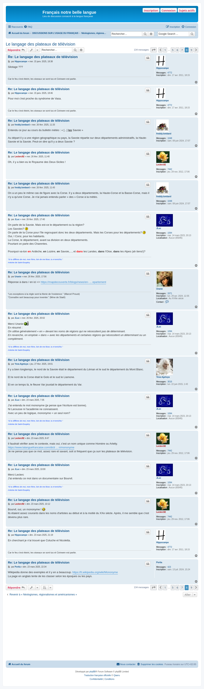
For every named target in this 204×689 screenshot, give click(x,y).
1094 (169, 233)
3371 (169, 293)
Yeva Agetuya (163, 377)
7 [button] (182, 50)
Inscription (151, 10)
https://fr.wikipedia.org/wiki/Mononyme (95, 572)
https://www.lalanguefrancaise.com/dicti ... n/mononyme (41, 447)
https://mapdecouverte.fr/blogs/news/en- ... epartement (73, 282)
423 (169, 567)
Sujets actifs (187, 10)
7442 (169, 169)
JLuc (158, 228)
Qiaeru (117, 675)
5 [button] (172, 50)
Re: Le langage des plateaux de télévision (43, 57)
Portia (159, 562)
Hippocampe (162, 68)
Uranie (159, 289)
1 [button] (165, 50)
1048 (169, 138)
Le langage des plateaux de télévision (40, 44)
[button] (153, 49)
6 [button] (177, 50)
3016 (169, 381)
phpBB (92, 671)
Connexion (169, 10)
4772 (169, 73)
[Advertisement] (102, 629)
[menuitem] (28, 26)
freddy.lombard (163, 134)
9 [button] (191, 50)
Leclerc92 (161, 165)
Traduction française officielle (97, 675)
